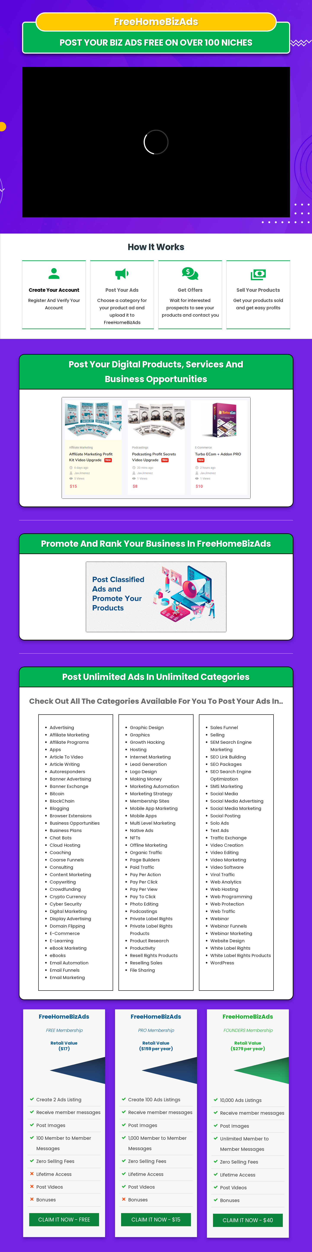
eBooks (58, 955)
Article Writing (65, 764)
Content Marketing (70, 875)
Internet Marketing (150, 757)
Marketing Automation (154, 786)
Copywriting (63, 882)
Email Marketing (67, 978)
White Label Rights (230, 948)
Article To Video (66, 757)
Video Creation (226, 845)
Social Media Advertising (237, 801)
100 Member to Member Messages (63, 1143)
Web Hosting (224, 889)
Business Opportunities (75, 823)
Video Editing (224, 853)
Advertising (62, 728)
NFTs (135, 838)
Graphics (140, 735)
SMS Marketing (226, 786)
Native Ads (141, 830)
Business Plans (66, 830)
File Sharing (142, 970)
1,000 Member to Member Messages (157, 1143)
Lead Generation (148, 764)
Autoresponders (67, 772)
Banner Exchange (69, 786)
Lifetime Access (54, 1174)
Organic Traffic (146, 853)
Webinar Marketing (231, 933)
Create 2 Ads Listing (59, 1100)
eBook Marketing (68, 948)
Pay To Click (143, 897)
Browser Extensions (71, 816)
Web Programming (231, 897)
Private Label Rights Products (151, 929)
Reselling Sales (146, 963)
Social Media (224, 794)
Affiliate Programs (69, 742)
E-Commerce (65, 933)
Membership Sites (149, 801)
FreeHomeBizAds (64, 1017)
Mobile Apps (143, 816)
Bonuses (46, 1200)
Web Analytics (225, 882)
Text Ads (219, 830)
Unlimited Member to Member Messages (244, 1144)
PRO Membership (156, 1030)
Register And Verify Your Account (54, 304)
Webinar (219, 919)
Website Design (227, 941)
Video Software (227, 867)
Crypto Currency (68, 897)
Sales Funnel (224, 728)
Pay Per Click (144, 882)
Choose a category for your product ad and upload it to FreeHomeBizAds (122, 311)
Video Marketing (228, 860)
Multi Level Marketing (153, 823)
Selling (217, 735)
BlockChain (62, 801)
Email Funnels (65, 970)
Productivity (142, 948)
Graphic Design (147, 728)
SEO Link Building (228, 757)
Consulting (61, 867)
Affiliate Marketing (69, 735)
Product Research (149, 941)
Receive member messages (68, 1112)
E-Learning (62, 941)
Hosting (138, 750)
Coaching (60, 853)
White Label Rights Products (240, 955)
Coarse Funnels (67, 860)
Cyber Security (66, 904)
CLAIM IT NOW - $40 (248, 1220)
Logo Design (143, 772)
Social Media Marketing (235, 808)
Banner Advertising (70, 779)
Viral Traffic (222, 875)
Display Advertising (70, 919)
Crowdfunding (65, 889)
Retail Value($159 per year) (156, 1046)
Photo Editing (144, 904)
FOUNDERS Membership (247, 1030)
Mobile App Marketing (154, 808)
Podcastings (143, 911)
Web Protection (227, 904)
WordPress (222, 963)
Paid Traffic (142, 867)
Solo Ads (219, 823)
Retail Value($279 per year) (247, 1046)
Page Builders (145, 860)
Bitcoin (57, 794)
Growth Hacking (147, 742)
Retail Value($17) (64, 1046)
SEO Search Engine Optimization (230, 775)
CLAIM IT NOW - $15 (155, 1219)
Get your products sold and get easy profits (258, 304)
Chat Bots (61, 838)
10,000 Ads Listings (241, 1100)
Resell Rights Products (154, 955)
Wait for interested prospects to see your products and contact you (190, 307)
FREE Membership (64, 1030)
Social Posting (225, 816)
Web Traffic (222, 911)
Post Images (50, 1125)
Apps (55, 750)
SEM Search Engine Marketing (231, 746)
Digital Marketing (68, 911)
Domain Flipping (67, 926)
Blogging (59, 808)
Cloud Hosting (65, 845)
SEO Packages (226, 764)
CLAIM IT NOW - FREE (64, 1219)
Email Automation (69, 963)
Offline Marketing (148, 845)
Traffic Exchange (228, 838)
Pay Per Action (145, 875)
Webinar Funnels (228, 926)
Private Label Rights (151, 919)
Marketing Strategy (151, 794)
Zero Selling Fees (55, 1161)
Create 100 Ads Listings (154, 1100)
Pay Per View (143, 889)
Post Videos (49, 1187)
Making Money (146, 779)
